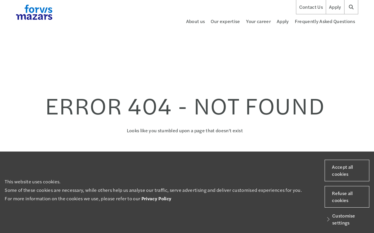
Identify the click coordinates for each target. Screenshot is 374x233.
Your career (258, 21)
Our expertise (225, 21)
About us (195, 21)
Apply (335, 7)
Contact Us (311, 7)
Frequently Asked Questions (325, 21)
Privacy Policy (156, 198)
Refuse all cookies (342, 197)
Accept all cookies (342, 170)
